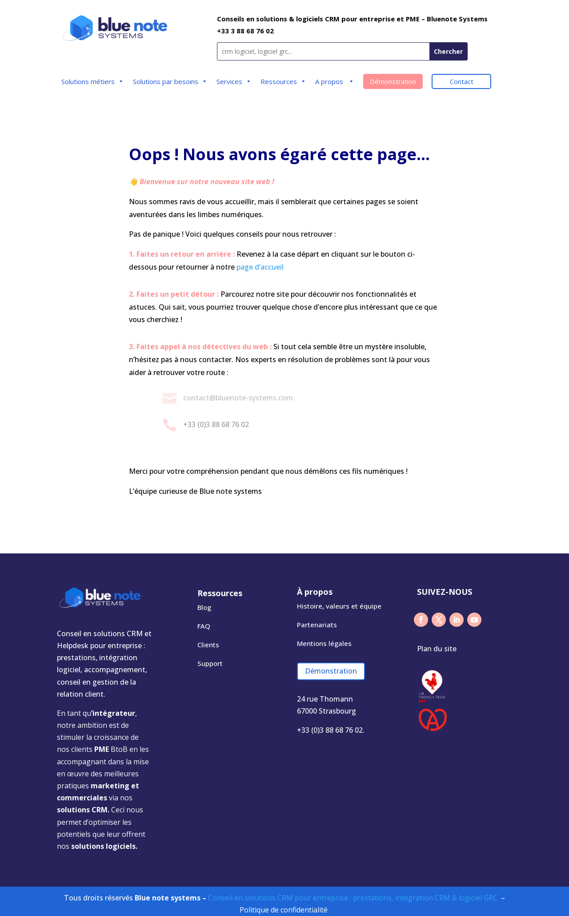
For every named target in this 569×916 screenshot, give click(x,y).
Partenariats (317, 624)
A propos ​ (334, 81)
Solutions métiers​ (92, 81)
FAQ (203, 625)
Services (234, 81)
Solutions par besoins (170, 81)
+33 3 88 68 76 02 (245, 30)
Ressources (283, 81)
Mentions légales (324, 643)
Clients (208, 644)
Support (210, 663)
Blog (204, 607)
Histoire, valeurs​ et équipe (339, 605)
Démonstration (393, 81)
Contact (461, 81)
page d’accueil (260, 267)
